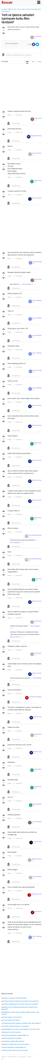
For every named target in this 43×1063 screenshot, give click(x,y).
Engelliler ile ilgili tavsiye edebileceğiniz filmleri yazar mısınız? (20, 1013)
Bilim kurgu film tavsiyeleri (13, 1038)
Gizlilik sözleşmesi (12, 1057)
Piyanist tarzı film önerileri (12, 1032)
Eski (27, 61)
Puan (39, 61)
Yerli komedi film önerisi (12, 1020)
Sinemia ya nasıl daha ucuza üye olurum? (15, 1050)
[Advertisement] (21, 87)
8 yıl (35, 38)
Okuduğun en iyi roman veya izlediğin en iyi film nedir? (22, 1029)
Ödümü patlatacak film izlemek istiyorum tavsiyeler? (21, 1004)
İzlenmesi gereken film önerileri (14, 1041)
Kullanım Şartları (22, 1057)
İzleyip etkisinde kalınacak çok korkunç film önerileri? (21, 1001)
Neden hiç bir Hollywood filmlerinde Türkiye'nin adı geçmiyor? (19, 1008)
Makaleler (4, 1057)
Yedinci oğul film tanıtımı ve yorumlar (16, 1026)
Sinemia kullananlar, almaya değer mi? (16, 1035)
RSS (2, 1059)
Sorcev (14, 3)
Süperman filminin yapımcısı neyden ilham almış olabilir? (22, 1023)
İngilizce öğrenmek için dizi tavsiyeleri (16, 1044)
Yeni (33, 61)
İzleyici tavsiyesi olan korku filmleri (15, 998)
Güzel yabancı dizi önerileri (13, 1017)
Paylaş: (10, 115)
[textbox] (23, 55)
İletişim (29, 1057)
